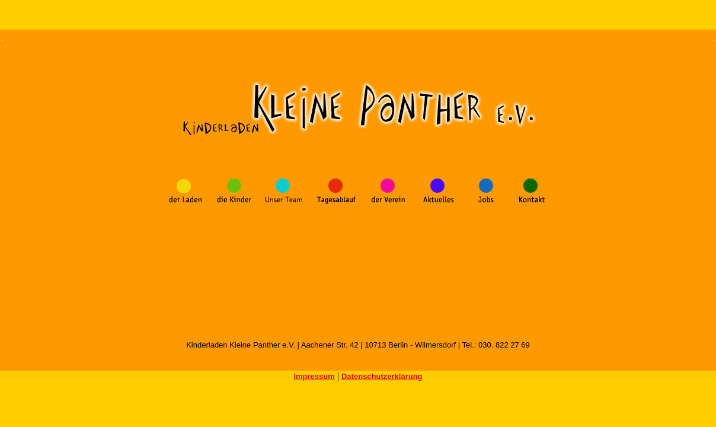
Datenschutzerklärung (382, 376)
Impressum (313, 376)
